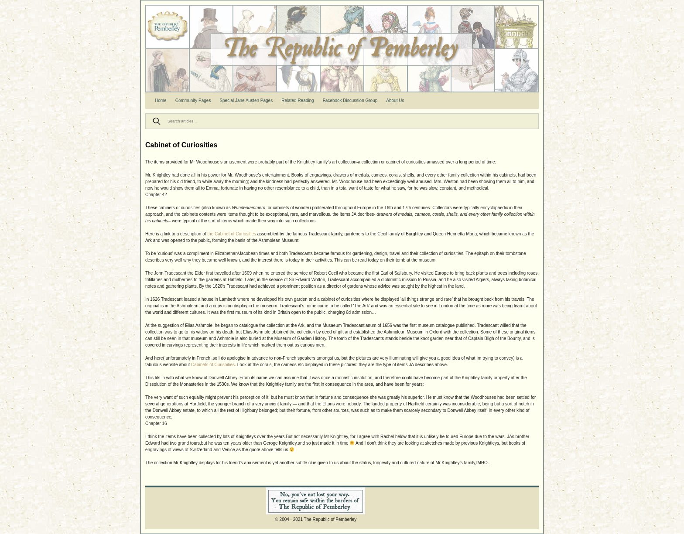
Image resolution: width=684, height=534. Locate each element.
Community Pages (193, 100)
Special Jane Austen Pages (246, 100)
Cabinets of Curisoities (213, 364)
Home (161, 100)
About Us (395, 100)
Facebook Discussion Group (350, 100)
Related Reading (297, 100)
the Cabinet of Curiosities (232, 233)
